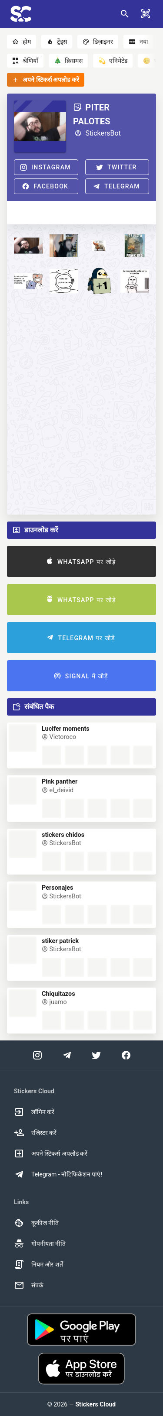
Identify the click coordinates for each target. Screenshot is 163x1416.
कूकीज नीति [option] (36, 1223)
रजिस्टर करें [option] (35, 1133)
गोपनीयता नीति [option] (40, 1243)
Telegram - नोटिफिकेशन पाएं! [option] (58, 1174)
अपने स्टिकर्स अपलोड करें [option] (50, 1153)
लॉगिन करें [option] (34, 1112)
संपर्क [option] (28, 1285)
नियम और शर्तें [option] (38, 1264)
